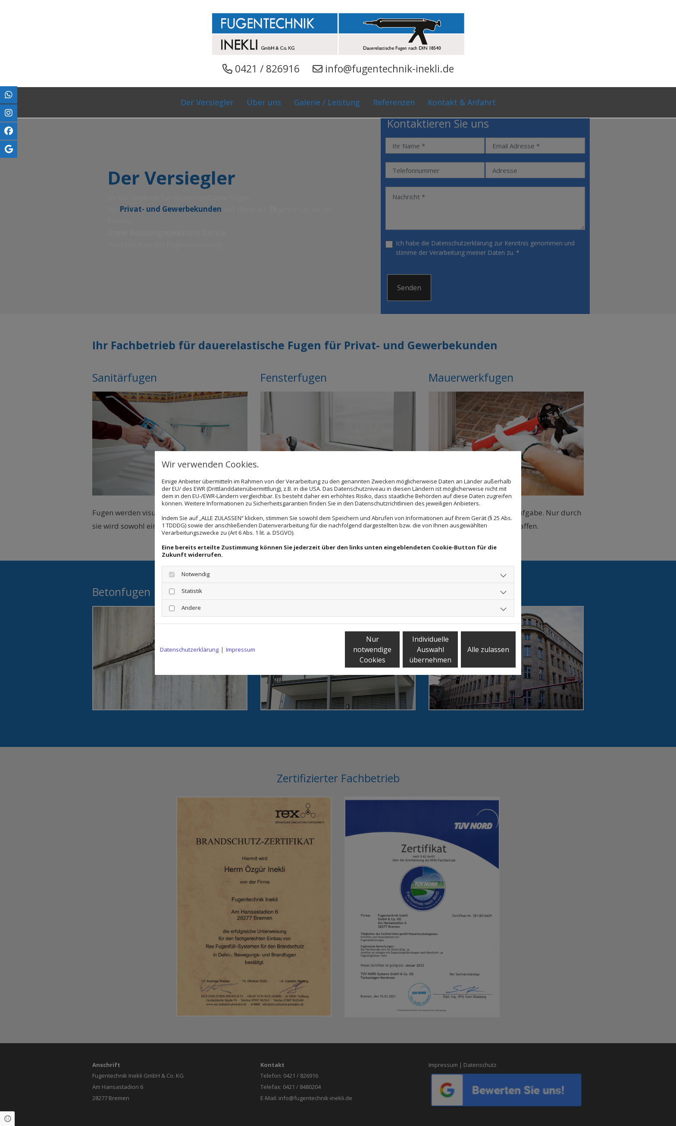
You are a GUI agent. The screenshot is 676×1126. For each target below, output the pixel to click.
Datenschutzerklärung (189, 649)
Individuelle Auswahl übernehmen (394, 649)
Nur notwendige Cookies (312, 649)
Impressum (240, 649)
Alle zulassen (476, 649)
